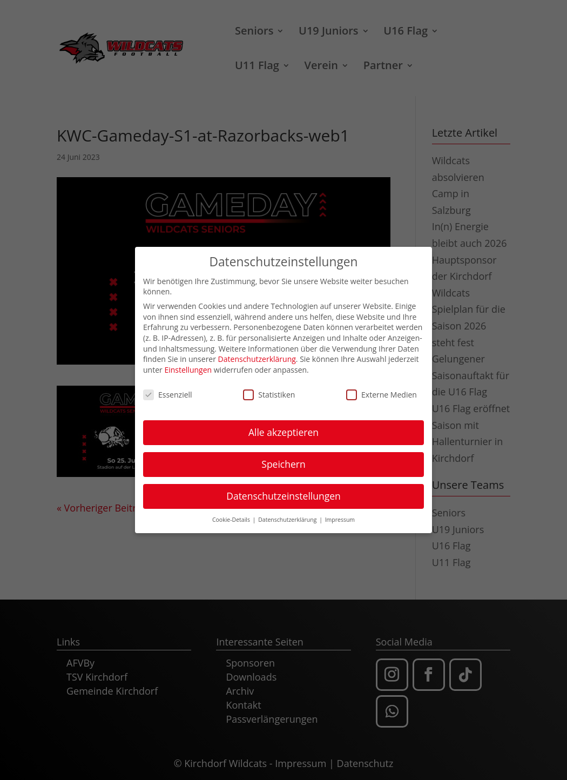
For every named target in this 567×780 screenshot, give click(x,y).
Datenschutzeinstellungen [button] (283, 494)
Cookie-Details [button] (232, 518)
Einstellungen (188, 369)
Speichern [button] (283, 462)
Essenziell (167, 393)
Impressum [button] (340, 518)
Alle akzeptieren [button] (283, 431)
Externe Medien (381, 393)
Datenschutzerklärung (257, 358)
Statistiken (269, 393)
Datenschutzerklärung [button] (288, 518)
